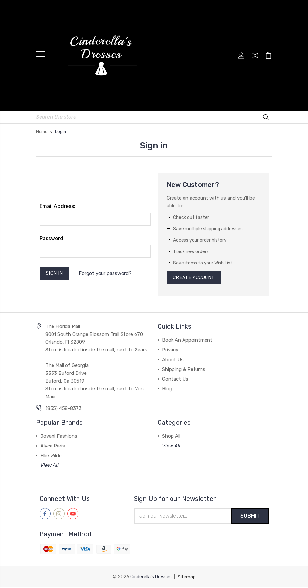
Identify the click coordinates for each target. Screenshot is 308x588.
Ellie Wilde (51, 456)
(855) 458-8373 (64, 409)
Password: (52, 238)
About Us (173, 360)
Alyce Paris (53, 446)
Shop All (171, 437)
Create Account (195, 278)
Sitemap (186, 577)
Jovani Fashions (59, 437)
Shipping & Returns (183, 370)
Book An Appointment (187, 341)
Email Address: (57, 205)
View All (50, 466)
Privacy (170, 350)
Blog (167, 389)
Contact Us (175, 380)
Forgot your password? (106, 273)
